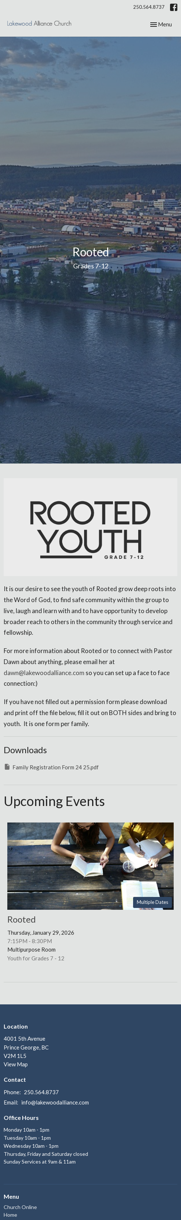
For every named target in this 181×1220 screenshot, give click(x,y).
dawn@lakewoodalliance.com (44, 673)
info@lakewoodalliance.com (55, 1102)
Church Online (20, 1207)
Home (10, 1215)
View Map (16, 1064)
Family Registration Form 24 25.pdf (51, 766)
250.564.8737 (149, 7)
